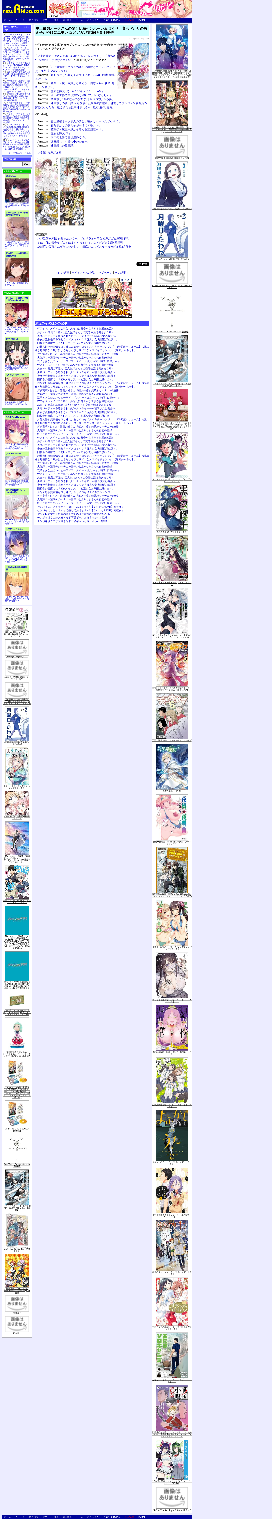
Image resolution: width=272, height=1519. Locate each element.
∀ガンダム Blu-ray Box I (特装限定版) (17, 1250)
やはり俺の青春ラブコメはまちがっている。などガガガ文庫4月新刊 (80, 242)
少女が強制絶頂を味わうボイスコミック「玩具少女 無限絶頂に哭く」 (78, 339)
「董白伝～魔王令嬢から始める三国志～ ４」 (71, 129)
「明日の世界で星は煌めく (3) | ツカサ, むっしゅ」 (74, 95)
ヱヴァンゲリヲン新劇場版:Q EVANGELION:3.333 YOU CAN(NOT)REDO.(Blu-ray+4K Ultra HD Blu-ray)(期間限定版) (17, 985)
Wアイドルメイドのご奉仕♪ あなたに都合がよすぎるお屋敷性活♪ (75, 328)
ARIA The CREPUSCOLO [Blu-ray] (16, 1130)
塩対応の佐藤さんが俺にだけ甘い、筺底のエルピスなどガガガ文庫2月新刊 (84, 246)
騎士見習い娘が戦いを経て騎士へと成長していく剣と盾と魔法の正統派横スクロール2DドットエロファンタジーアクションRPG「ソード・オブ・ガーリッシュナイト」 (16, 86)
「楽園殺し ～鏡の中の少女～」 (63, 141)
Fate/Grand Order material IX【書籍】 (17, 1165)
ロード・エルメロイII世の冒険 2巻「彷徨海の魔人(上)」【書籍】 (17, 1208)
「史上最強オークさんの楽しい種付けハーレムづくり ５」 (79, 121)
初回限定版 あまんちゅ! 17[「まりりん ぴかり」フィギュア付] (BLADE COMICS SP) (17, 1054)
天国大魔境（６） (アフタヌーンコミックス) (172, 740)
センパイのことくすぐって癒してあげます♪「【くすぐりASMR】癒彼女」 (80, 506)
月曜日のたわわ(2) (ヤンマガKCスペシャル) (172, 208)
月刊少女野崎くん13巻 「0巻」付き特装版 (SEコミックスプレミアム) (17, 634)
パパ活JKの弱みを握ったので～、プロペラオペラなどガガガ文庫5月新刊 (83, 238)
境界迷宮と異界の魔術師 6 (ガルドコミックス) (172, 583)
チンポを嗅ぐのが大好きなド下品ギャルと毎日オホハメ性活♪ (73, 517)
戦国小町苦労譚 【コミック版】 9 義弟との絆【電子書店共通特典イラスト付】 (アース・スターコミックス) (172, 1434)
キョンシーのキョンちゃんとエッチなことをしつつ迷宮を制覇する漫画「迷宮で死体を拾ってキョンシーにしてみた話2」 (16, 118)
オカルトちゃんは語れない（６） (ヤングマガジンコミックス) (172, 480)
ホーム (7, 20)
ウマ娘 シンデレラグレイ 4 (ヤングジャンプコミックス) (172, 286)
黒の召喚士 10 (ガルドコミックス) (172, 532)
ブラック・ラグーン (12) (17, 657)
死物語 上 (17, 1333)
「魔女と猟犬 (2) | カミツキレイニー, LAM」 (70, 91)
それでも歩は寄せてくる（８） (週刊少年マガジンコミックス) (172, 1216)
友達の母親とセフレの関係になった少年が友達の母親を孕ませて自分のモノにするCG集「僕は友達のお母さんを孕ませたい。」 (16, 107)
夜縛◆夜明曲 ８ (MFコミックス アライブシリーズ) (172, 843)
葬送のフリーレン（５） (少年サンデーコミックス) (172, 1273)
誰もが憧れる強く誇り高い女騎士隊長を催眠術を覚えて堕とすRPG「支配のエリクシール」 (16, 75)
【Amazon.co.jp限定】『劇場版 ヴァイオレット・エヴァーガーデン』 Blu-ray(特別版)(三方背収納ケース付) (17, 859)
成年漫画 (67, 20)
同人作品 (33, 20)
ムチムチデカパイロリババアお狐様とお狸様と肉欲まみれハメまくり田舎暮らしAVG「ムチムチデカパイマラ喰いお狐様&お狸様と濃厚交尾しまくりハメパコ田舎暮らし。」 (17, 131)
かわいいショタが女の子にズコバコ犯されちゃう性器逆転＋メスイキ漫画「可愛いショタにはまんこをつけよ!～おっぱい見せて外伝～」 (16, 144)
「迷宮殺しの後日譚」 (56, 145)
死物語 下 (17, 1313)
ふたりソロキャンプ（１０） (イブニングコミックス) (172, 1380)
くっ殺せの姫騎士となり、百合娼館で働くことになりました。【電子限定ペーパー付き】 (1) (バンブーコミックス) (172, 129)
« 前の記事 (62, 272)
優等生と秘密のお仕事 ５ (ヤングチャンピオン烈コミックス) (172, 948)
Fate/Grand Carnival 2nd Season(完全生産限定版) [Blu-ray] (17, 1290)
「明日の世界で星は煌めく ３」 (62, 137)
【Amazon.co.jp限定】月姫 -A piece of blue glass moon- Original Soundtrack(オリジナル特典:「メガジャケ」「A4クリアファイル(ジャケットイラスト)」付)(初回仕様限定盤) (172, 74)
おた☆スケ (93, 20)
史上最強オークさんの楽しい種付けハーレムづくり (69, 56)
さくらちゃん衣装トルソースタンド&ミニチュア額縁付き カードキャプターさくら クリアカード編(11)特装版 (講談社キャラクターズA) (172, 426)
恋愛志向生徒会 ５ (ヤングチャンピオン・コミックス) (172, 1105)
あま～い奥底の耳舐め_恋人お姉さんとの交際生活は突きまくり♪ (75, 332)
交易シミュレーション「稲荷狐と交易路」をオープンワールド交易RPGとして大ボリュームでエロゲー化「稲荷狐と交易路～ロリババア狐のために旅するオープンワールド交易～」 (16, 54)
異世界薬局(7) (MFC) (172, 791)
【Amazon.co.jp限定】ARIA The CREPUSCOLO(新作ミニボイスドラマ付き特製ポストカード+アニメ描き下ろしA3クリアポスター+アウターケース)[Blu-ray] (17, 1092)
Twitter (141, 20)
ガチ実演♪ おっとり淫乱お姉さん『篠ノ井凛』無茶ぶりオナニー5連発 (78, 354)
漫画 (56, 20)
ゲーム (79, 20)
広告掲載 (129, 20)
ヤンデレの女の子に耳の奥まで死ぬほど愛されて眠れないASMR (74, 513)
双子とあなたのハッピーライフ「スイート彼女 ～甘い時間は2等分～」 (78, 361)
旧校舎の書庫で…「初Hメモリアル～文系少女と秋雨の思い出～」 (75, 343)
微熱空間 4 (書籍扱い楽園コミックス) (172, 158)
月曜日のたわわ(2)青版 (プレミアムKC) (17, 743)
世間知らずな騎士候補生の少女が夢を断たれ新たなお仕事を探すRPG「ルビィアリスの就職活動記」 (16, 97)
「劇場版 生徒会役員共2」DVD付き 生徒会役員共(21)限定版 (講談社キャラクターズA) (17, 701)
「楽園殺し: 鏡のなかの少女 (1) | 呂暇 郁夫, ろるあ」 (76, 99)
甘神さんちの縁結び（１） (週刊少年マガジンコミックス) (172, 1328)
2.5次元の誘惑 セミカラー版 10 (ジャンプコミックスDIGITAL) (172, 1482)
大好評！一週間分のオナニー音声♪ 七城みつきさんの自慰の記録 (74, 357)
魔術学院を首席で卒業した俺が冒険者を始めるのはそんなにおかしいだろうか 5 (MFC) (172, 895)
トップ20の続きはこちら (20, 153)
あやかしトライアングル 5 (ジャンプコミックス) (17, 787)
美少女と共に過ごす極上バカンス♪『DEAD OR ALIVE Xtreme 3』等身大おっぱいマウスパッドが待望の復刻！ (16, 66)
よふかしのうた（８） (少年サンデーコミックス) (172, 1163)
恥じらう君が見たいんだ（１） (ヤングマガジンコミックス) (172, 1001)
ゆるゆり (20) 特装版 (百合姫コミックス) (17, 817)
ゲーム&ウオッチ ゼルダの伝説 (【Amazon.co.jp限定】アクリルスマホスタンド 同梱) (17, 1012)
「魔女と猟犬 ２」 (54, 133)
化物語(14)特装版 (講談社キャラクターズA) (17, 678)
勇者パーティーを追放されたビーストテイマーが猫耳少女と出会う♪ (77, 335)
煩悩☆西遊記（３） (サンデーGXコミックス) (172, 1053)
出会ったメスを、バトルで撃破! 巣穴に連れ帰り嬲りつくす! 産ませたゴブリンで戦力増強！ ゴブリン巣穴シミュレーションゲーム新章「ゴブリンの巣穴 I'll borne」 (16, 40)
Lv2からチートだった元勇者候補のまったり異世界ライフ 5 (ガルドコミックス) (172, 689)
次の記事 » (121, 272)
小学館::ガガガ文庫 (49, 152)
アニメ (46, 20)
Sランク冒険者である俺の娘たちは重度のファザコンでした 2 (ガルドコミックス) (172, 636)
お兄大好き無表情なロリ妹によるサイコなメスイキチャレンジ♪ (74, 492)
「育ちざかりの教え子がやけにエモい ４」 (69, 125)
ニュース (20, 20)
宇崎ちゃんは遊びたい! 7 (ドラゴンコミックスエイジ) (17, 901)
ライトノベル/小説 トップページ (92, 272)
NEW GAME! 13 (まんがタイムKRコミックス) (172, 1511)
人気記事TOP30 (111, 20)
